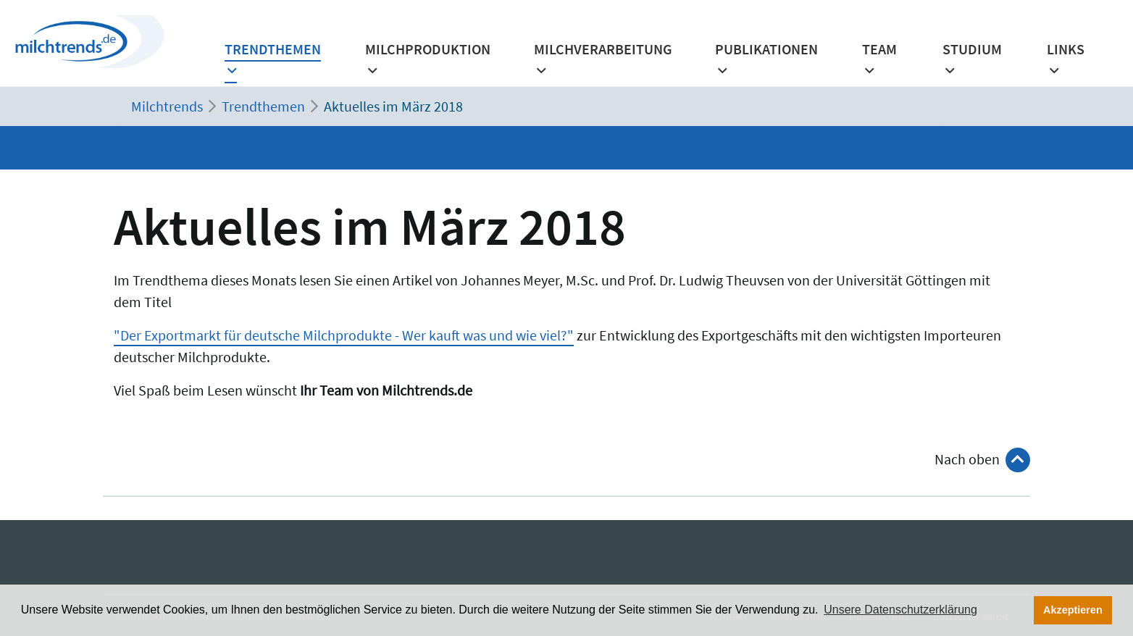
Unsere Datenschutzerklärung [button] (900, 609)
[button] (884, 64)
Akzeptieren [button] (1073, 610)
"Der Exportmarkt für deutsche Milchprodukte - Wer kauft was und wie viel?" (344, 335)
